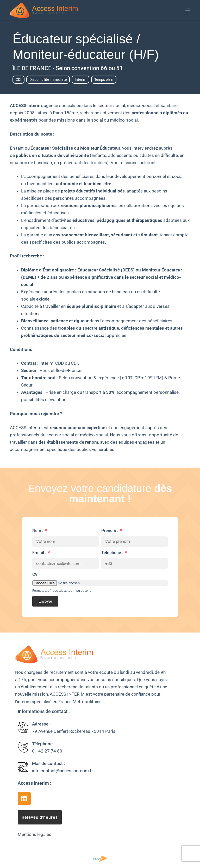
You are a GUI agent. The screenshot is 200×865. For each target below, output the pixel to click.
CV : (36, 574)
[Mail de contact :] (23, 767)
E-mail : (39, 552)
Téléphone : (112, 552)
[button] (40, 817)
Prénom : (110, 530)
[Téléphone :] (23, 747)
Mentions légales (34, 834)
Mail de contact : (48, 763)
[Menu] (187, 10)
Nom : (38, 530)
